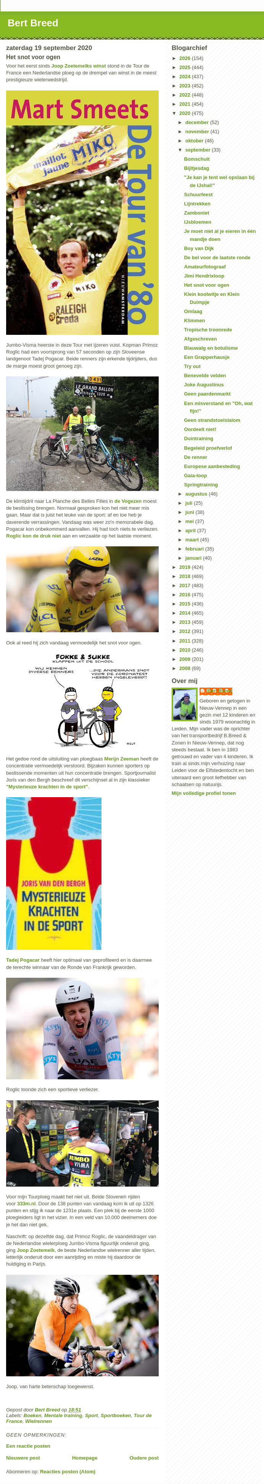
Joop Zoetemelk (36, 1250)
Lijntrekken (197, 204)
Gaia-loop (195, 475)
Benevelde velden (205, 375)
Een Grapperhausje (206, 357)
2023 (185, 86)
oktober (195, 141)
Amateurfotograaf (204, 267)
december (197, 122)
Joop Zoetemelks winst (79, 66)
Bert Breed (33, 23)
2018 (185, 576)
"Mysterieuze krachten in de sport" (47, 787)
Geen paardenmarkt (207, 394)
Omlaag (193, 311)
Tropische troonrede (208, 330)
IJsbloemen (197, 222)
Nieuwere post (23, 1458)
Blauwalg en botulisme (211, 348)
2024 (185, 76)
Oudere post (144, 1458)
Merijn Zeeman (121, 759)
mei (190, 521)
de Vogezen (128, 501)
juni (190, 512)
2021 (185, 104)
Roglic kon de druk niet (33, 536)
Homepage (84, 1458)
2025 (185, 67)
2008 (185, 668)
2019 (185, 567)
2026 (185, 58)
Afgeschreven (200, 339)
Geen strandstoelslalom (212, 420)
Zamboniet (196, 213)
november (198, 131)
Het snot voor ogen (206, 285)
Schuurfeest (198, 194)
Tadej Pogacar (23, 960)
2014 (185, 613)
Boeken (33, 1415)
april (191, 530)
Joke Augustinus (204, 385)
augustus (197, 494)
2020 (185, 113)
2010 (185, 650)
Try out (192, 366)
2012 (185, 631)
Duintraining (198, 438)
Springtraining (201, 485)
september (198, 150)
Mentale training (63, 1415)
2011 (185, 641)
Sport (91, 1415)
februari (195, 549)
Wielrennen (38, 1421)
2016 (185, 594)
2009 (185, 659)
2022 (185, 95)
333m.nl (26, 1203)
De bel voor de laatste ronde (217, 257)
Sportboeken (116, 1415)
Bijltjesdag (196, 168)
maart (192, 540)
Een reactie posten (28, 1446)
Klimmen (194, 320)
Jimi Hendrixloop (204, 276)
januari (194, 558)
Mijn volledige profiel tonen (204, 793)
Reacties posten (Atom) (67, 1471)
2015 (185, 604)
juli (189, 503)
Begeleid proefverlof (208, 448)
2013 (185, 622)
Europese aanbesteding (212, 466)
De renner (195, 457)
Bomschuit (196, 159)
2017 (185, 585)
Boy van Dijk (199, 248)
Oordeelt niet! (200, 429)
